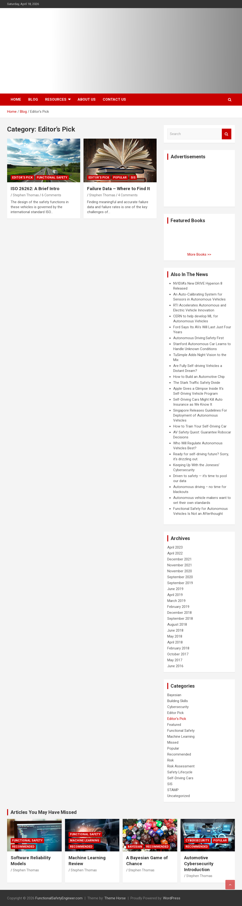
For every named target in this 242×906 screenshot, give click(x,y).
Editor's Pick (22, 177)
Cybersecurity (178, 707)
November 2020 (179, 571)
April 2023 (175, 547)
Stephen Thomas (26, 195)
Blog (33, 99)
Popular (120, 177)
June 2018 (175, 630)
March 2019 (176, 601)
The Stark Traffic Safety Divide (196, 382)
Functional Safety (52, 177)
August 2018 (177, 624)
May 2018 (174, 636)
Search (226, 134)
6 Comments (51, 195)
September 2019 (180, 583)
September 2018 (180, 618)
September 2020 (180, 577)
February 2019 (178, 607)
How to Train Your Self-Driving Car (200, 426)
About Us (87, 99)
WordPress (171, 898)
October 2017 (177, 654)
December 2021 (179, 559)
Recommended (179, 754)
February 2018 (178, 648)
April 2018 (175, 642)
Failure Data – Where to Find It (118, 188)
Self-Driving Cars (180, 778)
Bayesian (174, 695)
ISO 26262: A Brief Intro (35, 188)
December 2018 (179, 612)
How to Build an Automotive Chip (199, 377)
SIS (133, 177)
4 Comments (128, 195)
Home (16, 99)
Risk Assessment (181, 766)
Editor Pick (175, 713)
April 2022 (175, 553)
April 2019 (175, 595)
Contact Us (114, 99)
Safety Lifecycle (179, 772)
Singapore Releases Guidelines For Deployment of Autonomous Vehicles (200, 415)
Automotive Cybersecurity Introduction (199, 863)
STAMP (173, 790)
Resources (55, 99)
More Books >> (199, 254)
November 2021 (179, 565)
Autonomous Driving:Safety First (198, 338)
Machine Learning (181, 736)
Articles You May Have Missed (43, 812)
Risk (170, 760)
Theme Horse (115, 898)
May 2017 (174, 660)
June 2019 (175, 589)
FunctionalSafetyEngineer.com (59, 898)
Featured (174, 725)
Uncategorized (178, 796)
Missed (172, 742)
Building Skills (177, 701)
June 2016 (175, 666)
